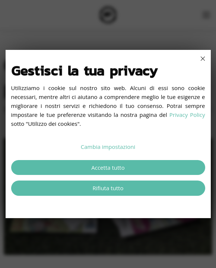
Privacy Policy (187, 114)
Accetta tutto (107, 167)
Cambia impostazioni (108, 146)
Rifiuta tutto (108, 188)
